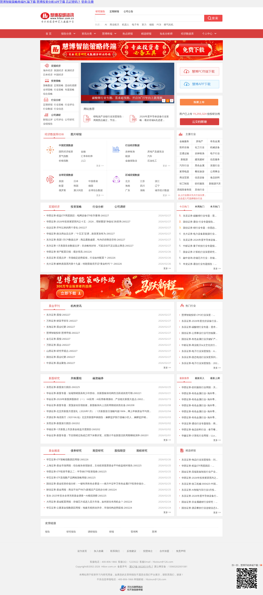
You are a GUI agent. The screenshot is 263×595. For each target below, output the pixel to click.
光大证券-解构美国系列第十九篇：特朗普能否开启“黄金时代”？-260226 (84, 263)
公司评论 (58, 119)
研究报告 (71, 531)
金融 (83, 151)
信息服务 (215, 159)
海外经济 (48, 70)
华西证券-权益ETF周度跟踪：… (198, 465)
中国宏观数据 (66, 145)
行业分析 (56, 100)
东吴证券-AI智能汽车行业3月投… (199, 489)
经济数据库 (187, 33)
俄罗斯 (62, 190)
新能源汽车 (215, 183)
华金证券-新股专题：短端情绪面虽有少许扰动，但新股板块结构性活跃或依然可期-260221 (94, 393)
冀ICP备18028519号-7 (141, 566)
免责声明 (181, 551)
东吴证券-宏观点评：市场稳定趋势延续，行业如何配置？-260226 (80, 257)
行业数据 (48, 108)
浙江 (157, 181)
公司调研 (56, 115)
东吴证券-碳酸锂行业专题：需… (197, 216)
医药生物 (184, 147)
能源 (127, 156)
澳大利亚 (78, 190)
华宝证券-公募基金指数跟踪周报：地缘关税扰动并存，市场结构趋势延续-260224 (89, 507)
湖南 (142, 190)
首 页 (48, 33)
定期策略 (58, 85)
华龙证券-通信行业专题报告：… (197, 264)
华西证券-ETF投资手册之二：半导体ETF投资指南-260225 (76, 471)
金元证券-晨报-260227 (58, 338)
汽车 (149, 156)
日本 (76, 181)
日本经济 (48, 74)
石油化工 (152, 160)
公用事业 (215, 171)
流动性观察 (71, 85)
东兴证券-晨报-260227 (58, 314)
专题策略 (69, 89)
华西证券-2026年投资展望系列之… (200, 477)
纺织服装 (199, 183)
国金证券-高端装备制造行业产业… (199, 471)
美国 (61, 181)
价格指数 (63, 160)
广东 (127, 190)
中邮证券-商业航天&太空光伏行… (199, 345)
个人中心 (207, 33)
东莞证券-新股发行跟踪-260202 (63, 423)
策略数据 (48, 85)
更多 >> (100, 165)
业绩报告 (48, 123)
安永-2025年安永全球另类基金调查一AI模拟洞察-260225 (76, 495)
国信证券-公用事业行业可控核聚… (199, 333)
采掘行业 (215, 165)
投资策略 (56, 80)
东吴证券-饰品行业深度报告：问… (199, 459)
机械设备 (215, 147)
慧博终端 (107, 33)
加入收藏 (98, 551)
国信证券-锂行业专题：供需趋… (197, 228)
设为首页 (82, 551)
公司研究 (69, 119)
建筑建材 (199, 159)
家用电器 (184, 171)
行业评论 (69, 104)
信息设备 (199, 177)
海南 (127, 185)
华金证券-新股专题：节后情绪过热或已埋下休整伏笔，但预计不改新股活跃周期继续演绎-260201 (97, 435)
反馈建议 (131, 551)
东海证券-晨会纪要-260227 (60, 326)
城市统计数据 (162, 190)
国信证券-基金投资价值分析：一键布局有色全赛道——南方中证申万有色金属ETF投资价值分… (95, 483)
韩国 (76, 185)
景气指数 (63, 156)
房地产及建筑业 (155, 151)
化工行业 (199, 147)
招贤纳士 (148, 551)
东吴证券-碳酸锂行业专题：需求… (199, 327)
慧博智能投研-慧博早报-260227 (63, 332)
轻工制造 (184, 183)
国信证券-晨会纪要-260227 (60, 357)
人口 (83, 160)
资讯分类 (87, 33)
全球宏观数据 (66, 175)
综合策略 (48, 93)
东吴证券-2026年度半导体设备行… (200, 495)
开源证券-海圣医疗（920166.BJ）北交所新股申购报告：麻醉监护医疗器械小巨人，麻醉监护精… (97, 417)
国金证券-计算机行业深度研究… (197, 252)
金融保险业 (131, 160)
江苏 (142, 181)
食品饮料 (215, 177)
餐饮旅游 (199, 171)
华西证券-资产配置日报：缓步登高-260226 (69, 251)
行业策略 (58, 89)
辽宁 (157, 185)
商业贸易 (184, 177)
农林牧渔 (130, 151)
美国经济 (58, 70)
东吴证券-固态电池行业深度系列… (199, 357)
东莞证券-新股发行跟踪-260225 (63, 387)
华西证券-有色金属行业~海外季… (199, 393)
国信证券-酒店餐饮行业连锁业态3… (200, 507)
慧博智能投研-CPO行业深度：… (198, 315)
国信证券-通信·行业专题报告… (197, 222)
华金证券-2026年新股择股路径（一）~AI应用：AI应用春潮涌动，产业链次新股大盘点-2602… (95, 399)
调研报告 (92, 531)
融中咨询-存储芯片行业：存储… (197, 258)
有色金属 (215, 141)
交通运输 (184, 153)
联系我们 (115, 551)
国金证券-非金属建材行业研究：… (199, 501)
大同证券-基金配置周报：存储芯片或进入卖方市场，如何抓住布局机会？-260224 (89, 501)
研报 (111, 531)
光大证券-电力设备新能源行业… (197, 234)
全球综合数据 (95, 190)
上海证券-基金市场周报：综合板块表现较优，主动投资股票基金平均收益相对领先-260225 (94, 465)
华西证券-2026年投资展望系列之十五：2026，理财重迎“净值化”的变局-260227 (88, 221)
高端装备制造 (184, 189)
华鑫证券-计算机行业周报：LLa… (199, 435)
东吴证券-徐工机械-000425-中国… (200, 483)
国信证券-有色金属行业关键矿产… (199, 339)
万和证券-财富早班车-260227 (61, 320)
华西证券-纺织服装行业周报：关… (199, 387)
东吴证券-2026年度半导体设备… (198, 240)
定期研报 (48, 104)
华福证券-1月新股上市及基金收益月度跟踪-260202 (73, 429)
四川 (142, 185)
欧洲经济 (69, 70)
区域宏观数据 (132, 175)
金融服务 (184, 141)
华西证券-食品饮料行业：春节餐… (199, 429)
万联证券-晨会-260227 (58, 344)
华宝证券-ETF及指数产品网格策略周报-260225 (71, 477)
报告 (47, 531)
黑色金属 (199, 165)
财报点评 (48, 119)
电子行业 (215, 153)
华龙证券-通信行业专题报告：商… (199, 423)
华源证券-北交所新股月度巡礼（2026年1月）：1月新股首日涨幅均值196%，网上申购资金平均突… (98, 411)
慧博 (154, 531)
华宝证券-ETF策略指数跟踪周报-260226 (67, 459)
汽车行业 (184, 165)
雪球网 (134, 531)
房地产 (199, 141)
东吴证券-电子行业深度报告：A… (199, 351)
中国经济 (58, 74)
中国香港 (93, 181)
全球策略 (48, 89)
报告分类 (66, 33)
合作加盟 (164, 551)
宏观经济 (56, 65)
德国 (90, 185)
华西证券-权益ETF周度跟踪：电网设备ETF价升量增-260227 (77, 215)
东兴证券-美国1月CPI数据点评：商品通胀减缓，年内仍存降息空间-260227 (85, 239)
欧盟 (61, 185)
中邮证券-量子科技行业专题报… (197, 246)
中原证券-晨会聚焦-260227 (60, 363)
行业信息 (58, 108)
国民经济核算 (66, 151)
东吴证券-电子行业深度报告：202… (200, 363)
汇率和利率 (87, 156)
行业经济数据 (132, 145)
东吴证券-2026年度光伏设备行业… (200, 321)
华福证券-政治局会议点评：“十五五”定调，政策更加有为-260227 (80, 233)
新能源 (184, 159)
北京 (127, 181)
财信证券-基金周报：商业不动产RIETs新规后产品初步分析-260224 (81, 489)
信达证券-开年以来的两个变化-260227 (66, 227)
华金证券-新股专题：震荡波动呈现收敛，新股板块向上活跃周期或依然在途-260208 (90, 405)
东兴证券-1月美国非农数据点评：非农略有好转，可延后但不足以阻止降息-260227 (89, 245)
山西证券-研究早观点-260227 (61, 351)
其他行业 (199, 189)
